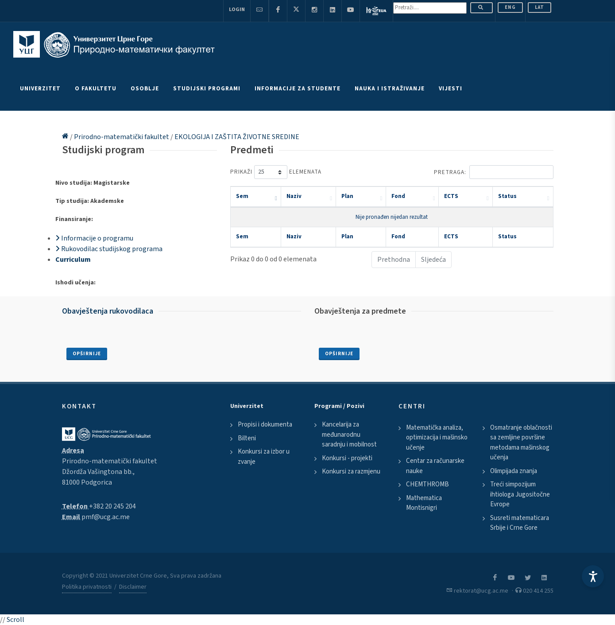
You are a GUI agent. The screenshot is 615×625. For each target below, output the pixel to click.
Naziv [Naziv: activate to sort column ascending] (294, 196)
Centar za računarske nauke (435, 466)
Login (237, 9)
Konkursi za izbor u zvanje (264, 456)
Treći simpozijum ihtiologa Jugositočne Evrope (520, 494)
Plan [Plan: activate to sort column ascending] (347, 196)
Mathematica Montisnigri (424, 503)
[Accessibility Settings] (593, 576)
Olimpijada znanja (513, 471)
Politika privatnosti (87, 586)
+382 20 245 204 (112, 506)
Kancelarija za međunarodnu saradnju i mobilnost (349, 434)
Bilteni (247, 438)
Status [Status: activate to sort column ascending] (507, 196)
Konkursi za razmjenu (351, 471)
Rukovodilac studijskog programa (108, 249)
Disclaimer (133, 586)
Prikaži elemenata (275, 172)
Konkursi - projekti (347, 458)
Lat (539, 7)
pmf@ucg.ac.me (105, 517)
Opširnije (87, 353)
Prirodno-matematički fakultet (122, 137)
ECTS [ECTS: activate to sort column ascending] (451, 196)
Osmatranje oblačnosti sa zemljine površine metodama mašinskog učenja (521, 442)
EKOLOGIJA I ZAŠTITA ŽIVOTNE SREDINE (236, 137)
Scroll (15, 620)
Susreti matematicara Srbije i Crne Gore (519, 523)
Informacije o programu (94, 238)
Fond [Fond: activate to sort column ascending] (398, 196)
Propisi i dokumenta (265, 424)
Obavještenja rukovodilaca (107, 311)
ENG (510, 7)
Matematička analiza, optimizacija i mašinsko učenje (437, 437)
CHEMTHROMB (427, 484)
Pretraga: (493, 172)
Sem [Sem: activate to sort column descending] (242, 196)
